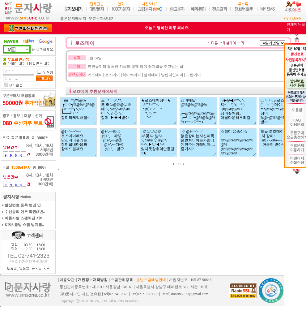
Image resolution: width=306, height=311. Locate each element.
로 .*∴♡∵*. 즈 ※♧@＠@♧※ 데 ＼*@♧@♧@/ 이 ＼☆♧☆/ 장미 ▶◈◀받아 (118, 111)
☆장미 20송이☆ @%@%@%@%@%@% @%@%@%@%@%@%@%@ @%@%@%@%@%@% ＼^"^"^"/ (238, 142)
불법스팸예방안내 (151, 280)
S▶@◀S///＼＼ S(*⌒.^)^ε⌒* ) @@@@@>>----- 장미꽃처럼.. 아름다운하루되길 (238, 111)
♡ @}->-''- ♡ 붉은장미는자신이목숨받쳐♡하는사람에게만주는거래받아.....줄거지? (198, 142)
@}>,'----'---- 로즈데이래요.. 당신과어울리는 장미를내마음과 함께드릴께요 (78, 142)
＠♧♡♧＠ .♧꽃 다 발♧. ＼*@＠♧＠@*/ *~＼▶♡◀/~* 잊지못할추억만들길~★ (158, 142)
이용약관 (67, 280)
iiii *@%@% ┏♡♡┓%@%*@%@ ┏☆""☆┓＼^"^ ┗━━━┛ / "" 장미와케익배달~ (78, 111)
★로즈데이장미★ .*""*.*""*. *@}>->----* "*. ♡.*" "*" (158, 111)
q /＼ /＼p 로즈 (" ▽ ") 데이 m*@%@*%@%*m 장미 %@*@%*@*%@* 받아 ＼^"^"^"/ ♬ (278, 111)
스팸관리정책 (122, 280)
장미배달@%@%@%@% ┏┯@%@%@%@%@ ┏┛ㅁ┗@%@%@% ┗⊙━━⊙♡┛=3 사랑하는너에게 (198, 111)
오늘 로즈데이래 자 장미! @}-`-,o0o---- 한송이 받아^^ (278, 142)
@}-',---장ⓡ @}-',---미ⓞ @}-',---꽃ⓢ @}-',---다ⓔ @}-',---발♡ (118, 142)
